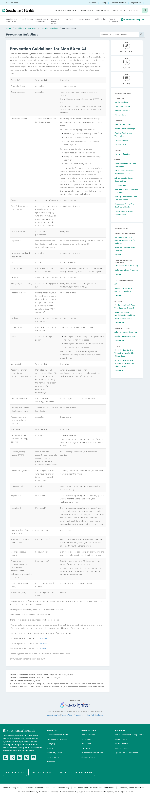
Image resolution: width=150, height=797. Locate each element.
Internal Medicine (122, 111)
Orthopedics (86, 744)
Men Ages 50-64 (69, 28)
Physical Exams (121, 140)
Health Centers (27, 19)
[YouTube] (33, 757)
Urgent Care (136, 3)
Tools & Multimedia (113, 20)
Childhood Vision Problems (126, 270)
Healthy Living (100, 19)
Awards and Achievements (57, 739)
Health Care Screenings (124, 129)
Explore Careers (41, 772)
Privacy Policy (79, 715)
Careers (92, 3)
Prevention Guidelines (49, 28)
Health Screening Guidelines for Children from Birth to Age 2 (124, 315)
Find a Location (121, 744)
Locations (119, 10)
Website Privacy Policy (12, 788)
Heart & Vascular (88, 735)
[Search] (145, 10)
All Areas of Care (88, 757)
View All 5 (118, 295)
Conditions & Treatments (11, 20)
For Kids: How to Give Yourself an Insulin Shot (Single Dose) (124, 363)
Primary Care (120, 115)
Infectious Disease (122, 106)
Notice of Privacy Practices (37, 788)
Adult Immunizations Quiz (125, 332)
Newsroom (51, 762)
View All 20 (119, 255)
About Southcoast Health (57, 735)
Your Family (69, 19)
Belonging (50, 744)
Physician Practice (122, 154)
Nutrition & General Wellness (54, 21)
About (133, 10)
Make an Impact (122, 748)
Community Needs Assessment (132, 788)
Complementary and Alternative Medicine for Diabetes (124, 240)
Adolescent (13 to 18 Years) (126, 266)
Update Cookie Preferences (126, 753)
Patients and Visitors (66, 10)
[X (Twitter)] (12, 757)
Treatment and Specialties (95, 10)
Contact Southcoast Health (75, 772)
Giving (103, 3)
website (43, 638)
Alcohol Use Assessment (124, 336)
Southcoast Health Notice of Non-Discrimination (94, 788)
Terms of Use (66, 715)
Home (8, 28)
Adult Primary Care (122, 124)
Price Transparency (61, 788)
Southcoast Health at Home (93, 753)
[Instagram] (26, 757)
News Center (84, 19)
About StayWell (53, 715)
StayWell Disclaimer (95, 715)
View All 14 (119, 322)
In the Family (120, 185)
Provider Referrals (118, 3)
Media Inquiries (52, 757)
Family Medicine (121, 102)
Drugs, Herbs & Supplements (41, 20)
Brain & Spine (86, 748)
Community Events (54, 753)
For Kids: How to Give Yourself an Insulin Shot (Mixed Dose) (124, 353)
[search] (119, 34)
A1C (115, 284)
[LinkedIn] (19, 757)
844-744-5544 (12, 3)
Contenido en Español (134, 20)
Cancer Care (86, 739)
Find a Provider (121, 739)
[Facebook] (5, 757)
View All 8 (118, 370)
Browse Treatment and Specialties (129, 735)
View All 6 (118, 274)
